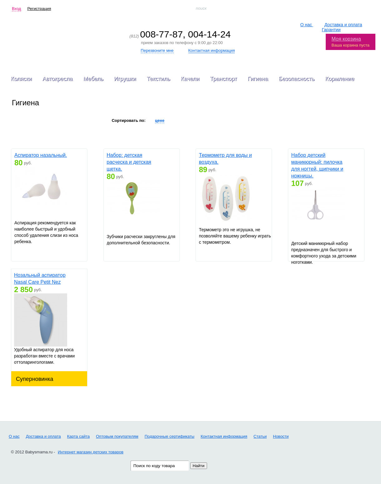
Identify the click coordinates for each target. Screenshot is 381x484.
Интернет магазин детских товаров (90, 452)
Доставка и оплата (343, 24)
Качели (190, 79)
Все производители (75, 120)
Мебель (93, 79)
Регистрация (39, 8)
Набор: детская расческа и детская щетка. (129, 162)
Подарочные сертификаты (169, 436)
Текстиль (158, 79)
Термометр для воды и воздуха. (225, 158)
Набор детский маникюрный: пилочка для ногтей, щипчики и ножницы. (317, 165)
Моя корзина (346, 39)
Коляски (21, 79)
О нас (306, 24)
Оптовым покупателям (117, 436)
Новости (281, 436)
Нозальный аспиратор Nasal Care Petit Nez (40, 278)
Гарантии (331, 29)
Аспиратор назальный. (40, 155)
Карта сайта (78, 436)
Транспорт (223, 79)
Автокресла (57, 79)
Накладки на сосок (29, 120)
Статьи (260, 436)
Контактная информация (223, 436)
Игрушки (125, 79)
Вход (16, 8)
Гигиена (258, 79)
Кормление (339, 79)
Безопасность (296, 79)
